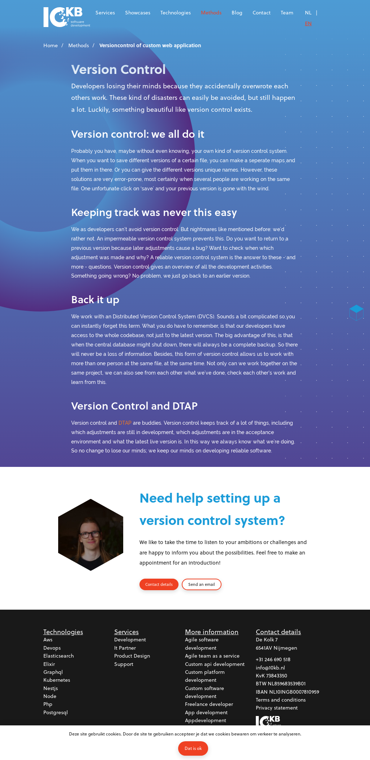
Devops (52, 649)
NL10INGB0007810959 (294, 693)
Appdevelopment (205, 721)
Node (49, 697)
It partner (125, 649)
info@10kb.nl (270, 669)
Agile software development (202, 645)
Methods (211, 12)
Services (105, 12)
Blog (237, 12)
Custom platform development (205, 677)
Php (47, 705)
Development (130, 641)
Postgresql (55, 713)
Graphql (53, 673)
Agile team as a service (212, 657)
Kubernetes (56, 681)
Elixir (49, 665)
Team (287, 12)
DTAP (125, 423)
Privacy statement (277, 709)
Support (123, 665)
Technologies (175, 12)
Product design (132, 657)
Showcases (137, 12)
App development (206, 713)
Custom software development (204, 693)
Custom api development (215, 665)
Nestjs (50, 689)
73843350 (276, 677)
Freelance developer (209, 705)
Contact (262, 12)
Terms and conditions (281, 701)
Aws (47, 641)
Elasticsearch (58, 657)
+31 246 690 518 (273, 660)
